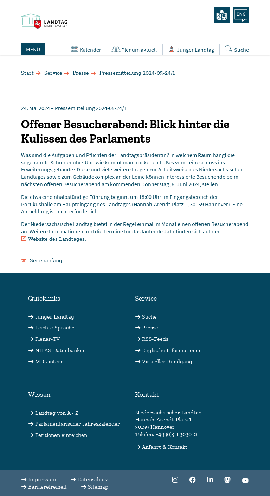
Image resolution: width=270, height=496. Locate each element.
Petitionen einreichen (61, 435)
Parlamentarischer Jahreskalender (77, 423)
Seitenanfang (46, 260)
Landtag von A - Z (56, 412)
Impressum (42, 479)
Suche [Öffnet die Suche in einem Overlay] (236, 49)
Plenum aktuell (134, 49)
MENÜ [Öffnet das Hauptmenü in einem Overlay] (33, 49)
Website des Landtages (56, 239)
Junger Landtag (54, 316)
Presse (81, 72)
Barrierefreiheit (47, 486)
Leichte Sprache (55, 327)
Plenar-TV (47, 338)
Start (27, 72)
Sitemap (98, 486)
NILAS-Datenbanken (60, 350)
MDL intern (49, 361)
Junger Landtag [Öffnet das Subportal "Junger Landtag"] (190, 49)
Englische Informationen (172, 350)
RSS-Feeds (155, 338)
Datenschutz (92, 479)
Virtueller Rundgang (167, 361)
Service (53, 72)
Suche (149, 316)
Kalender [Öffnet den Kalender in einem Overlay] (85, 49)
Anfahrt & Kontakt (164, 447)
